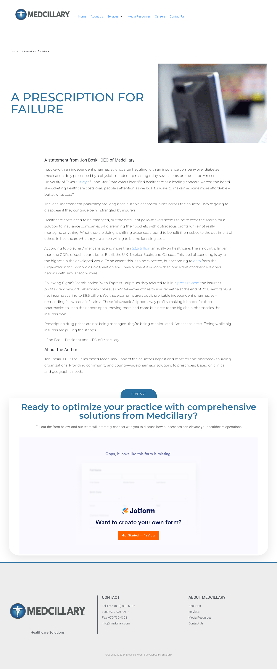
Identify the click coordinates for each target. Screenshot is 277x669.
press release (188, 283)
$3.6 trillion (141, 248)
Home (15, 51)
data (197, 261)
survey (81, 182)
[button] (115, 16)
